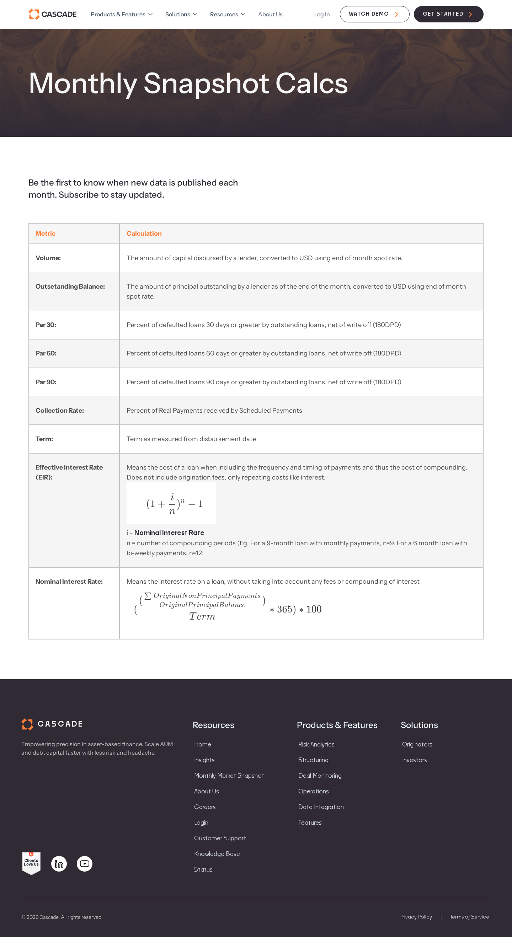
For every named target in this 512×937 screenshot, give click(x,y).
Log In (322, 14)
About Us (270, 14)
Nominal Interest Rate (168, 533)
